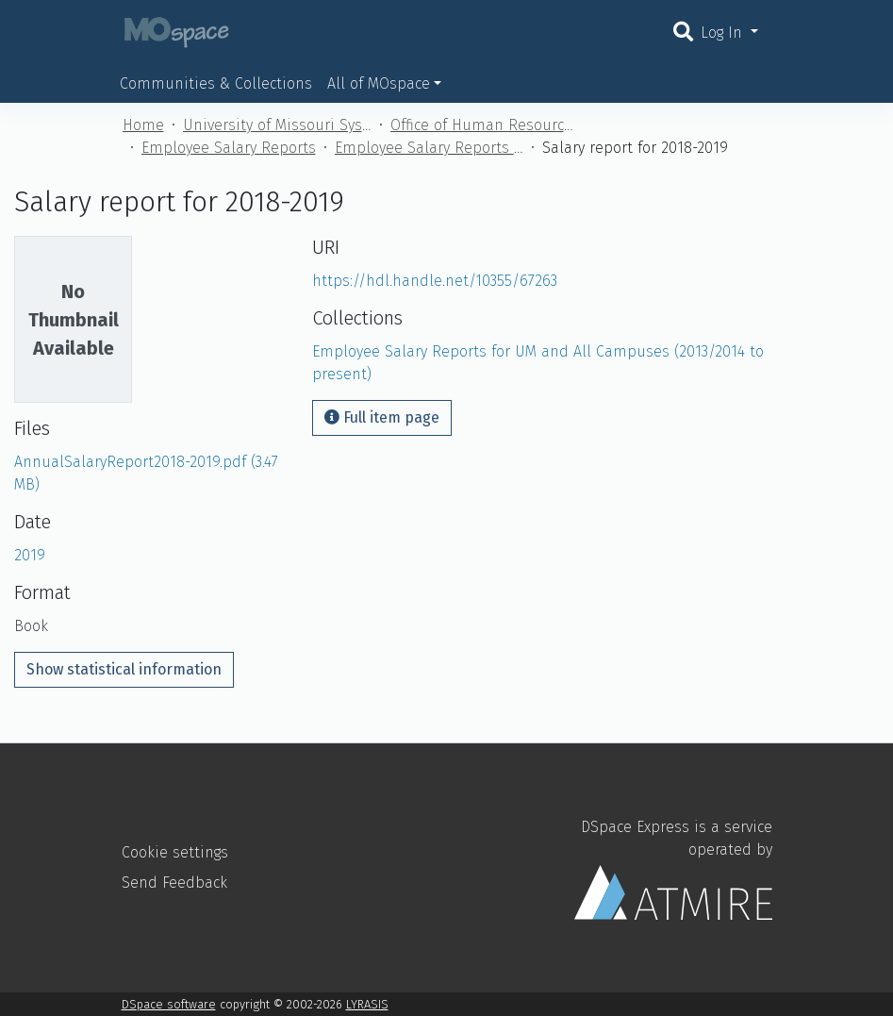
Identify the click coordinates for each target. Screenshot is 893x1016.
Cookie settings (175, 852)
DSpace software (169, 1004)
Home (143, 125)
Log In (724, 33)
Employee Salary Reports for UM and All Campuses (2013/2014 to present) (429, 148)
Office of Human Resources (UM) (484, 125)
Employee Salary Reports (228, 148)
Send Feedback (174, 882)
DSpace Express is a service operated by (673, 869)
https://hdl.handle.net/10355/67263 (434, 281)
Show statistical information (124, 669)
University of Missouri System (277, 125)
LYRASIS (367, 1004)
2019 (29, 555)
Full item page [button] (381, 417)
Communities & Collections (216, 83)
